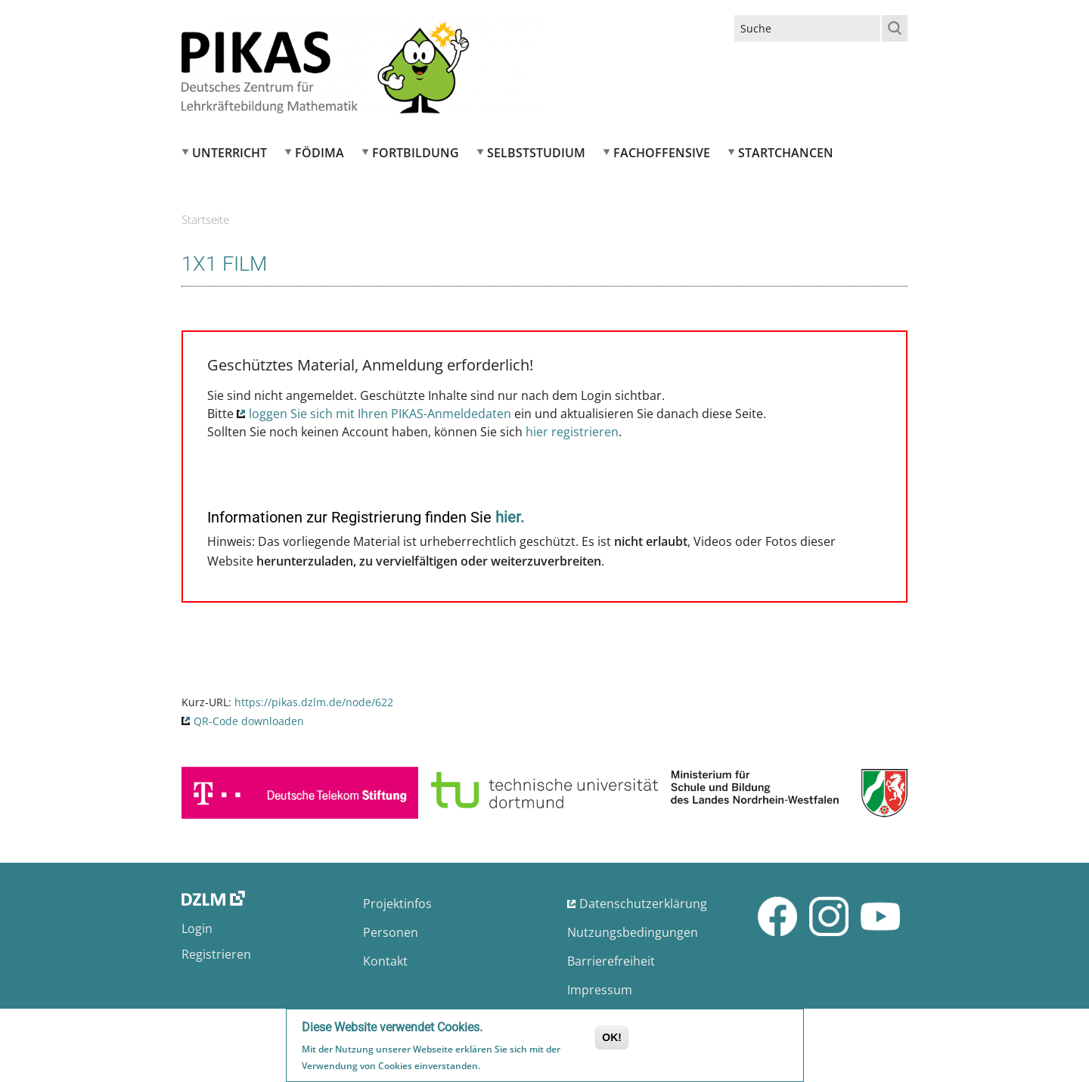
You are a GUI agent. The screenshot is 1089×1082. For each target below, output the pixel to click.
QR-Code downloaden (249, 721)
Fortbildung (415, 152)
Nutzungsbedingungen (632, 932)
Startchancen (785, 152)
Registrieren (216, 954)
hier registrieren (572, 431)
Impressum (599, 989)
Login (197, 928)
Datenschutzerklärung (643, 903)
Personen (390, 932)
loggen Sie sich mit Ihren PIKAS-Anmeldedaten (380, 413)
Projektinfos (397, 903)
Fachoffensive (661, 152)
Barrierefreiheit (611, 961)
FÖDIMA (319, 152)
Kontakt (385, 961)
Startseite (205, 219)
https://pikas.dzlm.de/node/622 (313, 702)
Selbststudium (536, 152)
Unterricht (229, 152)
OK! (612, 1039)
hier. (509, 517)
